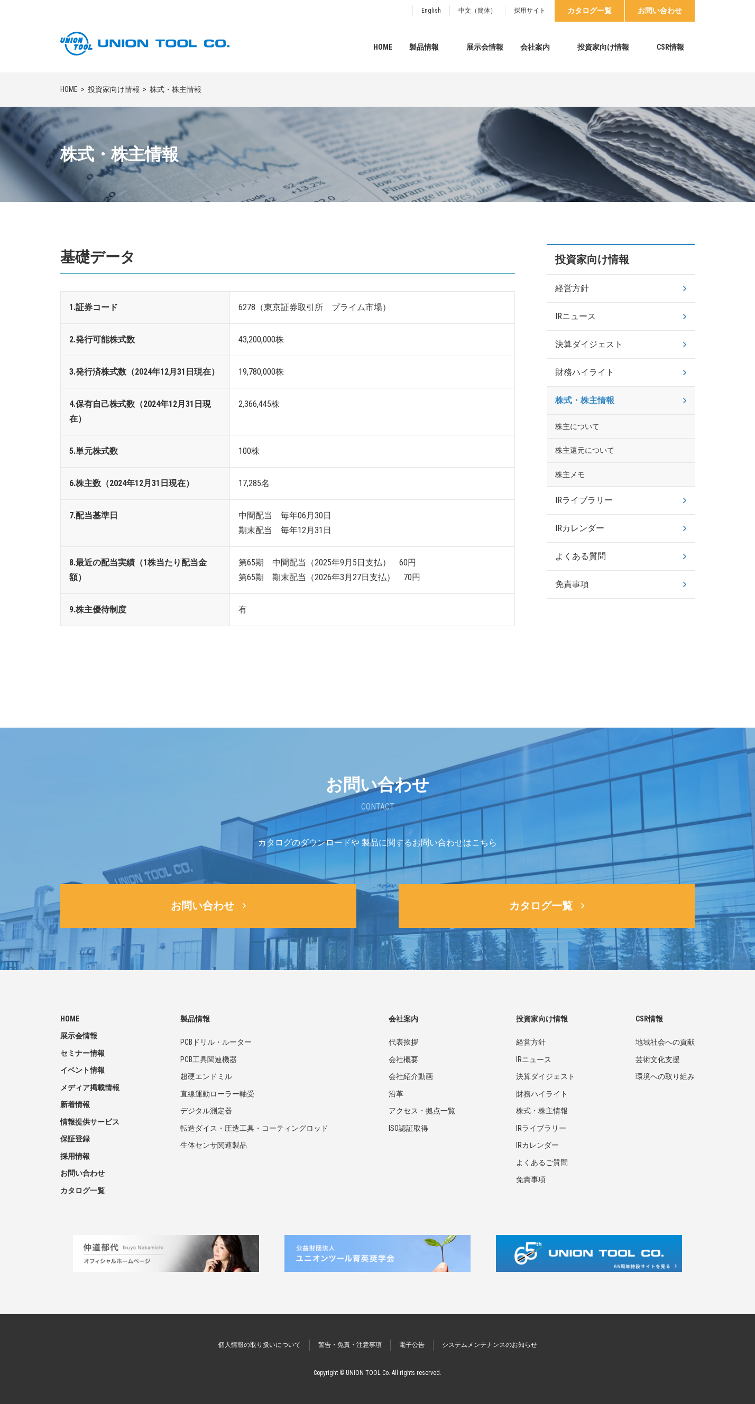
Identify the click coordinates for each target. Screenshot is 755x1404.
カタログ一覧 (589, 10)
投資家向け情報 (603, 47)
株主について (577, 426)
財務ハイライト (584, 372)
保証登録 (75, 1139)
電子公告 (412, 1345)
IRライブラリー (584, 500)
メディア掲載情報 (89, 1087)
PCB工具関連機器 (208, 1059)
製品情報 (424, 47)
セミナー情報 (82, 1053)
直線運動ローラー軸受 (217, 1094)
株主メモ (570, 474)
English (431, 10)
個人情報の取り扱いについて (259, 1345)
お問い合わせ (660, 10)
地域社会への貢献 (665, 1042)
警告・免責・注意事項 (350, 1345)
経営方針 (572, 288)
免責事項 (572, 584)
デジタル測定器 (206, 1111)
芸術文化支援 (658, 1059)
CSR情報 (670, 47)
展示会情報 (484, 47)
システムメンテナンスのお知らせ (489, 1345)
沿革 (396, 1094)
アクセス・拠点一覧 (422, 1111)
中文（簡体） (477, 10)
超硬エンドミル (206, 1076)
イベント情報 (82, 1070)
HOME (382, 47)
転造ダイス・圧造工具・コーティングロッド (254, 1128)
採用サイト (530, 10)
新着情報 (75, 1104)
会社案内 (535, 47)
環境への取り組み (665, 1076)
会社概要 (403, 1059)
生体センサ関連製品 (213, 1145)
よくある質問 (580, 556)
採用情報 (75, 1156)
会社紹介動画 (411, 1076)
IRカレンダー (579, 528)
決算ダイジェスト (589, 344)
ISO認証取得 (408, 1128)
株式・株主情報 (584, 400)
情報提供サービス (89, 1122)
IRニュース (575, 316)
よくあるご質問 (542, 1162)
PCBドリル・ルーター (216, 1042)
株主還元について (584, 450)
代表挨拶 (403, 1042)
